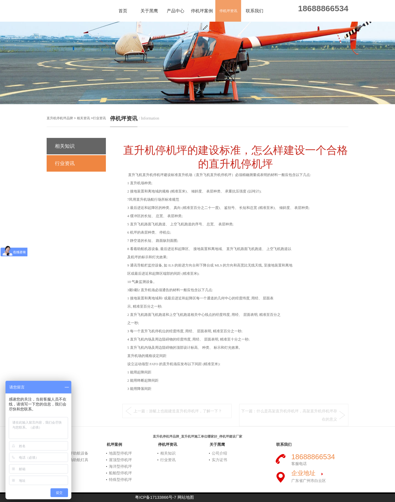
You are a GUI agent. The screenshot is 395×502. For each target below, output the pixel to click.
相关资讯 (83, 118)
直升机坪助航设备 (73, 453)
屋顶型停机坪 (120, 460)
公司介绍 (219, 453)
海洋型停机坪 (120, 466)
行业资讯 (99, 118)
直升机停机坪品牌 (60, 118)
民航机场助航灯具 (73, 460)
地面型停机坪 (120, 453)
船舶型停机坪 (120, 473)
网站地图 (185, 497)
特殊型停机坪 (120, 479)
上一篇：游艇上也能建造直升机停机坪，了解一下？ (178, 411)
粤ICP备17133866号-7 (155, 497)
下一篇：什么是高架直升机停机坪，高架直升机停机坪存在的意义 (289, 415)
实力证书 (219, 460)
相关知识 (66, 146)
